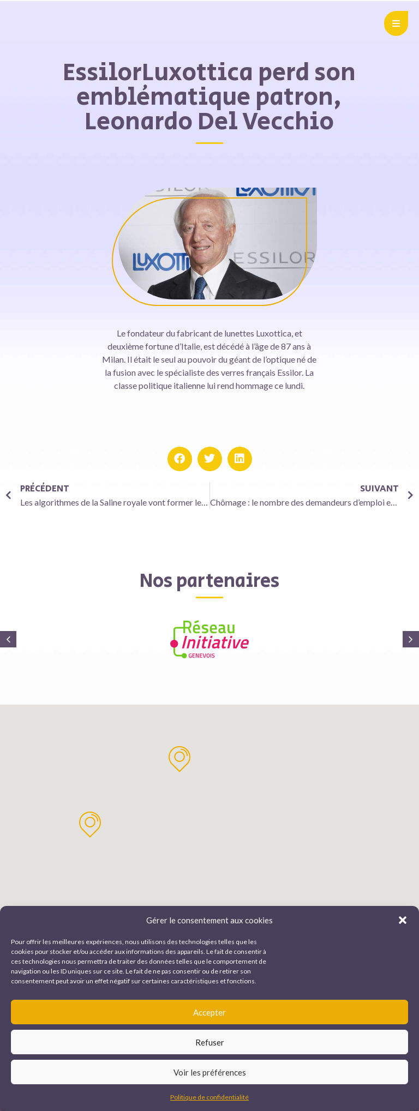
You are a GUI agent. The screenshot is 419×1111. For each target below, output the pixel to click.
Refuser (209, 1042)
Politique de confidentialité (209, 1097)
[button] (402, 920)
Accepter (209, 1012)
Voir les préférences (209, 1072)
